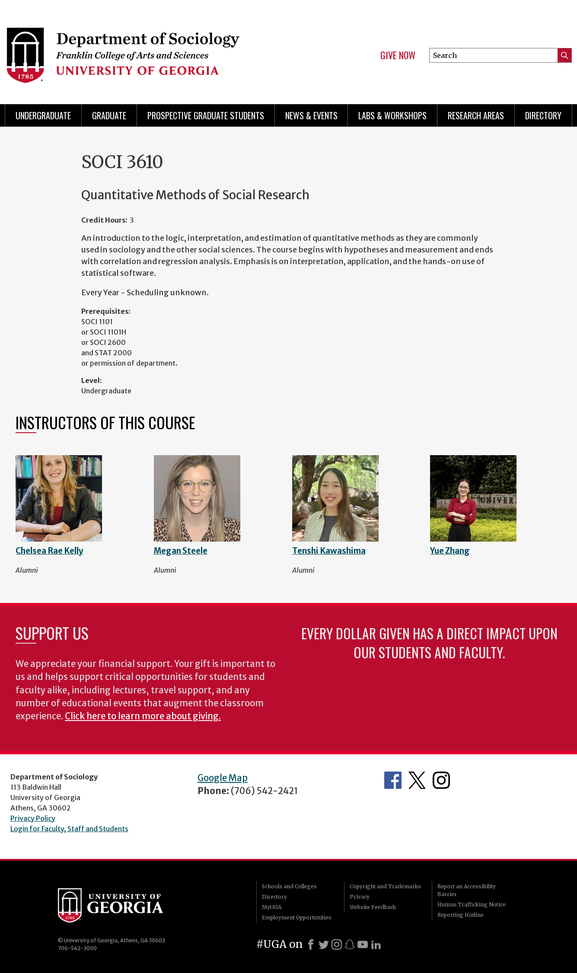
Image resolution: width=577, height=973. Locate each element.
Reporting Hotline (460, 915)
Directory (543, 115)
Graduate (109, 115)
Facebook (393, 780)
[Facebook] (311, 944)
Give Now (397, 55)
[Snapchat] (349, 944)
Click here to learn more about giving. (143, 716)
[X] (324, 944)
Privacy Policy (32, 818)
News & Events (311, 115)
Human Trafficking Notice (471, 904)
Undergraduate (43, 115)
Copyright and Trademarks (385, 886)
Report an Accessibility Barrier (466, 890)
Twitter (417, 780)
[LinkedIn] (376, 944)
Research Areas (476, 115)
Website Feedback (373, 907)
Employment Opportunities (297, 917)
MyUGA (271, 907)
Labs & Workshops (392, 115)
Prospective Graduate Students (205, 115)
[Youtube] (362, 944)
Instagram (441, 780)
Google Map (223, 778)
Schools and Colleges (289, 886)
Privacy (360, 896)
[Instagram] (337, 944)
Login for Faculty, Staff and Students (69, 828)
